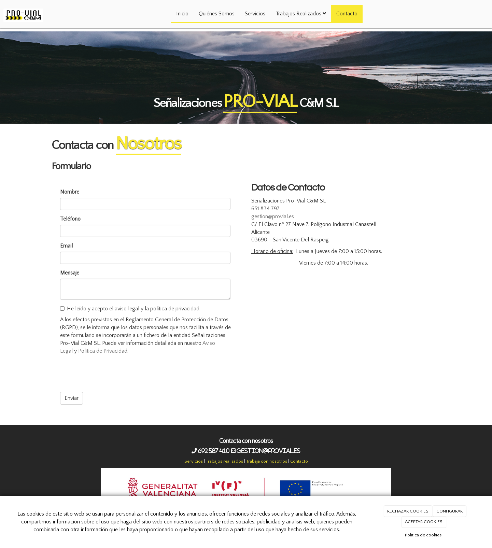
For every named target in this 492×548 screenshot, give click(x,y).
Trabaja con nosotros (266, 461)
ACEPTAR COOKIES (423, 521)
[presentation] (112, 373)
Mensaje (69, 273)
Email (66, 246)
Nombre (69, 192)
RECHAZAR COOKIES (407, 511)
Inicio (182, 14)
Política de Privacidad (102, 351)
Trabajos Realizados (301, 14)
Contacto (346, 14)
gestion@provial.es (272, 216)
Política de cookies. (423, 535)
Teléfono (70, 219)
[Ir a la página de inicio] (23, 8)
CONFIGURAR (449, 511)
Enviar (72, 398)
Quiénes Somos (217, 14)
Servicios (255, 14)
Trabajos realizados (224, 461)
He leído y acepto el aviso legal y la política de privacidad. (130, 309)
